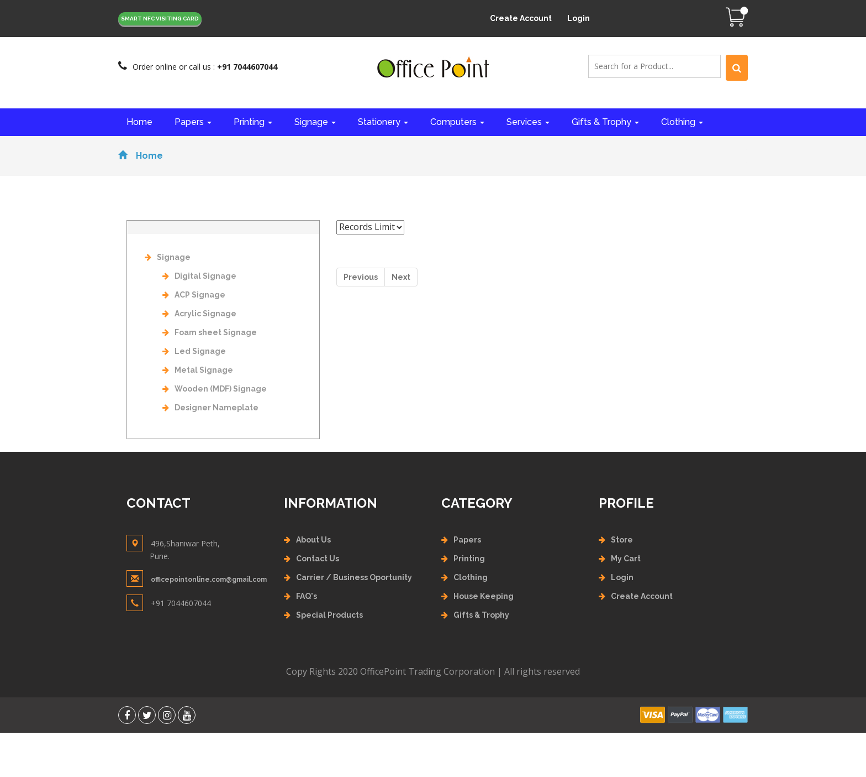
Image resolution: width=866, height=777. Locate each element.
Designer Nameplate (210, 407)
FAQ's (306, 596)
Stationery (383, 122)
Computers (457, 122)
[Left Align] (737, 68)
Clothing (682, 122)
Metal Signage (197, 370)
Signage (315, 122)
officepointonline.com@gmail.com (209, 579)
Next (401, 277)
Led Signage (194, 351)
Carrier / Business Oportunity (354, 577)
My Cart (626, 558)
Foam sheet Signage (209, 332)
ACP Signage (193, 294)
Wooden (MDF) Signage (214, 388)
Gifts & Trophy (605, 122)
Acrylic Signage (199, 313)
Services (528, 122)
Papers (193, 122)
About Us (313, 539)
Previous (361, 277)
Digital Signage (199, 276)
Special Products (329, 615)
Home (139, 122)
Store (622, 539)
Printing (253, 122)
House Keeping (483, 596)
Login (578, 18)
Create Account (521, 18)
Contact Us (317, 558)
